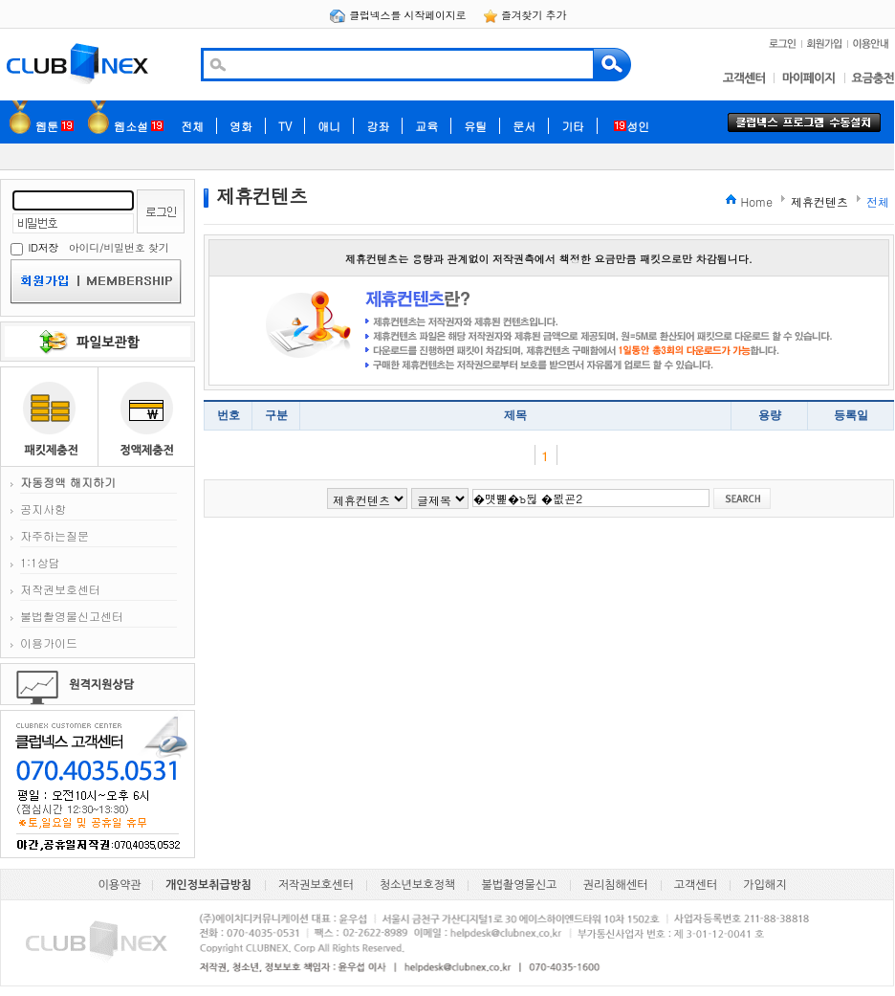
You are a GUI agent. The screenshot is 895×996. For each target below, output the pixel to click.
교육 (426, 126)
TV (285, 126)
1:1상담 (40, 562)
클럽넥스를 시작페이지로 (399, 15)
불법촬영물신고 (519, 885)
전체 (192, 126)
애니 (328, 126)
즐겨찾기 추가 (525, 15)
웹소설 (139, 126)
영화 (240, 126)
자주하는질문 (54, 535)
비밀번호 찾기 (135, 247)
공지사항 (43, 508)
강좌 (377, 126)
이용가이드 (48, 642)
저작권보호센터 (60, 589)
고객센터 (695, 885)
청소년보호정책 (417, 885)
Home (756, 201)
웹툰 (54, 126)
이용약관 (120, 885)
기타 (572, 126)
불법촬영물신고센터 (71, 616)
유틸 (475, 126)
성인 (631, 126)
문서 (524, 126)
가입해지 (764, 885)
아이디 (84, 247)
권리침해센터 (615, 885)
